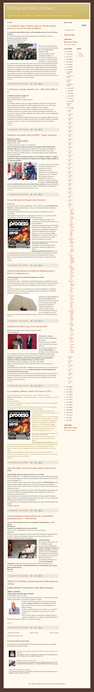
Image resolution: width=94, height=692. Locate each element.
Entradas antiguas (53, 632)
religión (80, 53)
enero (69, 107)
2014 (67, 397)
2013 (67, 399)
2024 (67, 56)
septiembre (70, 84)
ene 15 (70, 175)
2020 (67, 67)
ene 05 (70, 365)
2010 (67, 407)
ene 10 (70, 196)
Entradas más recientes (13, 632)
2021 (67, 64)
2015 (67, 394)
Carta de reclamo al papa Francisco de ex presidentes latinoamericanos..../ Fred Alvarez (30, 517)
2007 (67, 415)
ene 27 (70, 126)
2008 (67, 412)
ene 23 (70, 142)
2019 (67, 69)
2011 (67, 404)
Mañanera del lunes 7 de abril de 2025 (26, 660)
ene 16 (70, 171)
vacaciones (81, 56)
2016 (67, 392)
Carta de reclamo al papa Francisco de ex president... (71, 330)
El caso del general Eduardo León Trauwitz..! (27, 200)
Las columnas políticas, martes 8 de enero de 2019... (30, 391)
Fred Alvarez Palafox (71, 42)
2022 (67, 62)
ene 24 (70, 138)
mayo (69, 96)
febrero (69, 103)
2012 (67, 402)
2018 (67, 386)
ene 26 (70, 130)
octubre (69, 80)
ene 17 (70, 167)
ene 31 (70, 110)
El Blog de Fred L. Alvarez (30, 8)
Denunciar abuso (69, 35)
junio (69, 93)
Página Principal (34, 632)
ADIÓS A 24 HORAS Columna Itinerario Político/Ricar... (71, 346)
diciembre (70, 72)
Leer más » (10, 79)
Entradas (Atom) (18, 635)
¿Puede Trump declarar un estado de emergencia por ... (71, 272)
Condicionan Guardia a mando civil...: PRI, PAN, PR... (71, 230)
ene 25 (70, 134)
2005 (67, 420)
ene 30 (70, 114)
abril (69, 98)
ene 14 (70, 179)
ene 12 (70, 187)
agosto (69, 88)
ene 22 (70, 147)
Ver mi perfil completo (70, 44)
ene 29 (70, 118)
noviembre (70, 76)
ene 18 (70, 163)
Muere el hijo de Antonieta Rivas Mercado (19, 669)
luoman (49, 683)
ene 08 (70, 204)
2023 (67, 59)
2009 (67, 410)
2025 (67, 54)
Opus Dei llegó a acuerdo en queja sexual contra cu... (71, 316)
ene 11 (70, 192)
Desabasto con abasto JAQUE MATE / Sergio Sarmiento (31, 135)
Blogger (63, 683)
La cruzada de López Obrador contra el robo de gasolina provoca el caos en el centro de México (31, 27)
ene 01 (70, 381)
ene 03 (70, 373)
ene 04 (70, 369)
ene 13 (70, 183)
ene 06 (70, 361)
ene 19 (70, 159)
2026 (67, 51)
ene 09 (70, 200)
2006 (67, 417)
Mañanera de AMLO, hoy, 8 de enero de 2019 (27, 326)
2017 (67, 389)
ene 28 (70, 122)
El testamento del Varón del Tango (18, 641)
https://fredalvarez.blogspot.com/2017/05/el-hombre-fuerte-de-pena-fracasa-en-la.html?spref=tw (45, 434)
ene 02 (70, 377)
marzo (69, 101)
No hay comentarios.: (24, 83)
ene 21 (70, 151)
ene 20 (70, 155)
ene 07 (70, 357)
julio (69, 91)
